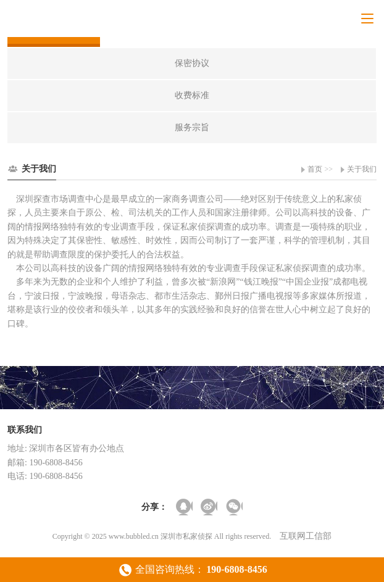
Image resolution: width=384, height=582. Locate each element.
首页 (314, 169)
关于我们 (362, 169)
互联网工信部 (306, 536)
